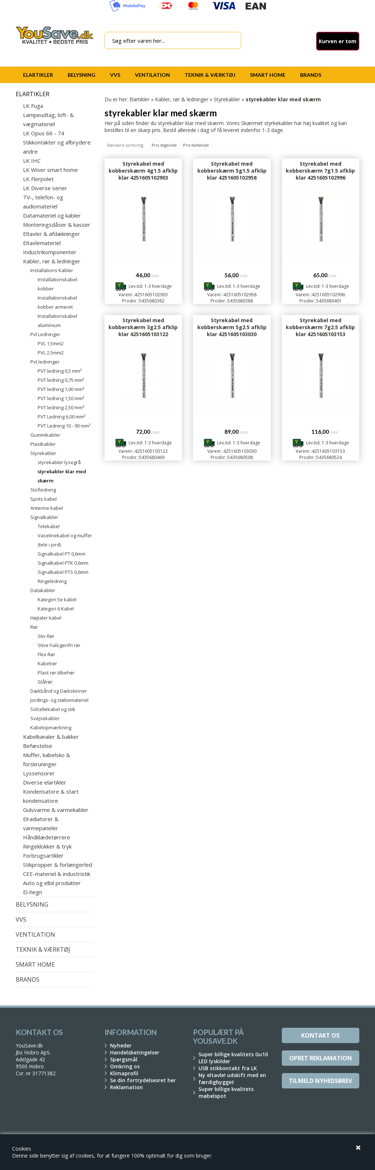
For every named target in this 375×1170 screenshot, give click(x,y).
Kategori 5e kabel (57, 599)
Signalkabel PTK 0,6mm (63, 563)
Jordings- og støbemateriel (59, 700)
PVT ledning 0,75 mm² (61, 380)
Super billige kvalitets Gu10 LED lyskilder (233, 1058)
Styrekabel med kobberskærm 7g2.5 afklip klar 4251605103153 (320, 327)
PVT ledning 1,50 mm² (61, 398)
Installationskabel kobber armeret (57, 302)
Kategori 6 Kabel (56, 608)
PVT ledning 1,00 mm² (61, 389)
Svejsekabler (45, 718)
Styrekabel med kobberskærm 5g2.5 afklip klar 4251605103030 (231, 327)
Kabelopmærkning (50, 727)
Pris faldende (196, 145)
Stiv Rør (46, 636)
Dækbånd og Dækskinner (58, 691)
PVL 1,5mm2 (51, 343)
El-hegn (32, 892)
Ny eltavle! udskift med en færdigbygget (232, 1079)
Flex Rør (46, 654)
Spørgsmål (123, 1059)
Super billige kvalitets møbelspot (226, 1092)
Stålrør (45, 681)
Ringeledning (52, 581)
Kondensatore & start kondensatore (51, 796)
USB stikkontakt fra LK (227, 1068)
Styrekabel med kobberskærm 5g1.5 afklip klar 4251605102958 (231, 170)
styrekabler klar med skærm (62, 476)
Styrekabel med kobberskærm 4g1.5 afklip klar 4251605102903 (143, 170)
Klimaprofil (124, 1073)
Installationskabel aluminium (57, 320)
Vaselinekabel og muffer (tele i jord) (65, 540)
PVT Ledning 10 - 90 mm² (64, 425)
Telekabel (49, 526)
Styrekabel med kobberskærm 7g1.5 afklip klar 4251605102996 (320, 170)
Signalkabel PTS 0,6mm (63, 572)
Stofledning (43, 489)
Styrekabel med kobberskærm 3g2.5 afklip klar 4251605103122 (143, 327)
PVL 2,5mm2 (51, 352)
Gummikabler (45, 435)
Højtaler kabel (45, 617)
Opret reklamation (320, 1058)
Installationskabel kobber (57, 284)
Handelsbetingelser (134, 1052)
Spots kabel (43, 499)
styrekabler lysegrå (59, 462)
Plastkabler (43, 444)
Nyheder (121, 1045)
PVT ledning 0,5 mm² (60, 371)
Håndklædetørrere (46, 837)
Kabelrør (47, 663)
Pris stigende (164, 145)
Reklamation (126, 1087)
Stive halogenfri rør (59, 645)
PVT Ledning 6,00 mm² (61, 416)
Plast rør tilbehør (56, 672)
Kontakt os (320, 1035)
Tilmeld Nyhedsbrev (320, 1081)
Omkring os (125, 1066)
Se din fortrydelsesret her (143, 1080)
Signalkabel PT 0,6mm (62, 553)
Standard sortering (125, 145)
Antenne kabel (46, 508)
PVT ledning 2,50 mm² (61, 407)
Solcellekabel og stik (52, 709)
